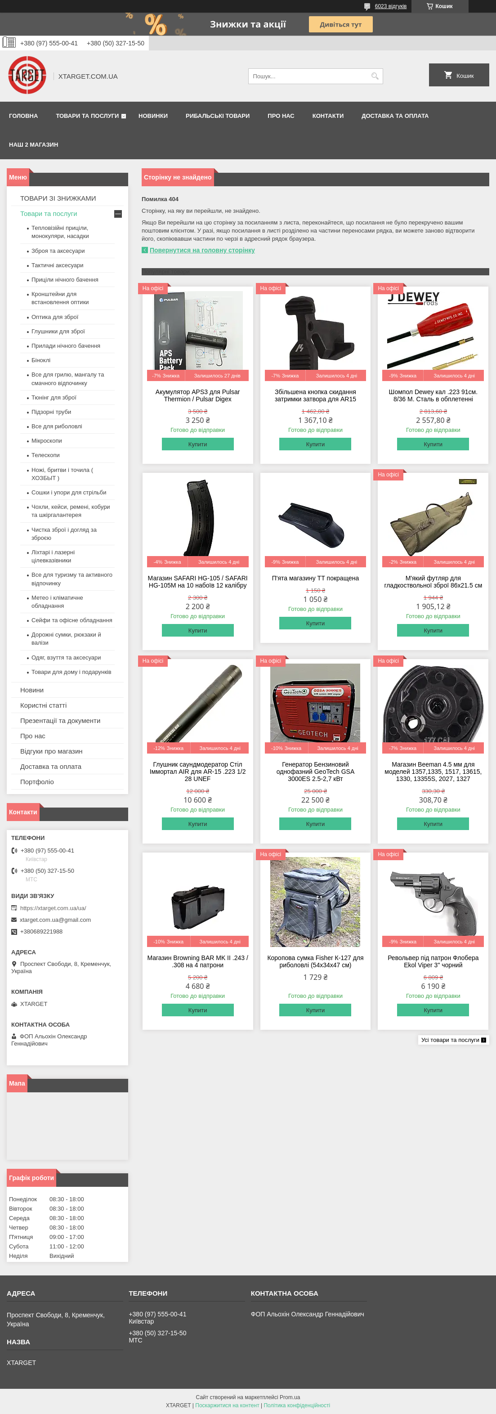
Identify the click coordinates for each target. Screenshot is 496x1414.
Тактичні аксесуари (57, 265)
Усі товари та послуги (450, 1040)
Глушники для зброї (58, 331)
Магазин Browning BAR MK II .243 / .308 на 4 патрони (197, 961)
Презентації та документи (60, 720)
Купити (197, 444)
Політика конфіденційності (297, 1405)
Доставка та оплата (395, 115)
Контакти (328, 115)
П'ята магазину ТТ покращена (315, 578)
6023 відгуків (391, 6)
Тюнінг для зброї (53, 397)
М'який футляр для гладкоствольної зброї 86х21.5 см (433, 582)
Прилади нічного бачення (65, 345)
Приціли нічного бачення (64, 279)
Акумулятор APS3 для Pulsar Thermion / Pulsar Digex (198, 395)
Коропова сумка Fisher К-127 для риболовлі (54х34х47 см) (315, 961)
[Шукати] (375, 76)
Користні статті (43, 705)
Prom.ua (290, 1397)
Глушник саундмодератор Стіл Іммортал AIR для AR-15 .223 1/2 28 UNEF (198, 771)
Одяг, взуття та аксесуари (66, 657)
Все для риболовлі (56, 426)
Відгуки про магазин (51, 751)
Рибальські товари (218, 115)
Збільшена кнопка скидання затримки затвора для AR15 (315, 395)
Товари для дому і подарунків (71, 672)
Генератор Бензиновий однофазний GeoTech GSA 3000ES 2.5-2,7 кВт (315, 771)
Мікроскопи (46, 440)
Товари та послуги (87, 115)
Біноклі (40, 360)
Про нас (281, 115)
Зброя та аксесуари (58, 250)
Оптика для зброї (54, 317)
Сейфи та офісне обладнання (71, 620)
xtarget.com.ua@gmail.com (55, 919)
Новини (32, 690)
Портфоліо (37, 782)
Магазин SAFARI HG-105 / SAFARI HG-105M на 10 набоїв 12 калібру (198, 582)
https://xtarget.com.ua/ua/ (53, 908)
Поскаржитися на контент (227, 1405)
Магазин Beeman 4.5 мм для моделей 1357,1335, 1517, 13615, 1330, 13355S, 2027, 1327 (433, 771)
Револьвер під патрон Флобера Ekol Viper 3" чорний (433, 961)
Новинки (153, 115)
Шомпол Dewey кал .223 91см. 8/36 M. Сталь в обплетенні (433, 395)
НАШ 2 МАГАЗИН (33, 144)
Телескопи (45, 455)
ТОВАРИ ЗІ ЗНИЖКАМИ (58, 198)
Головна (23, 115)
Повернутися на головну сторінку (202, 250)
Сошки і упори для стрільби (68, 492)
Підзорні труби (51, 411)
